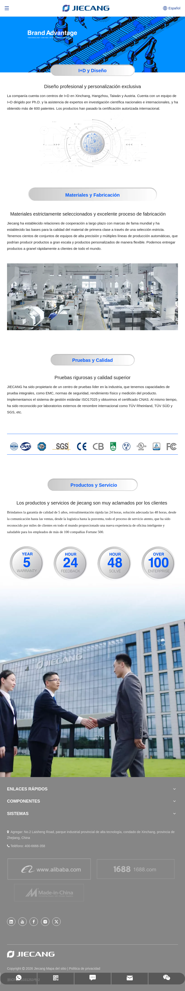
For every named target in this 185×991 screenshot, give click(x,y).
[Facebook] (34, 921)
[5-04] (26, 563)
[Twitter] (56, 921)
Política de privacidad (84, 968)
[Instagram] (45, 921)
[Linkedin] (11, 921)
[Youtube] (22, 921)
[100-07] (158, 563)
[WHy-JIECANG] (92, 36)
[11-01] (92, 446)
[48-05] (114, 563)
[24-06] (70, 563)
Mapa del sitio (56, 968)
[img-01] (92, 142)
